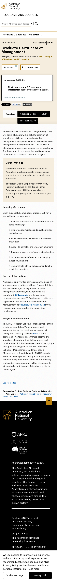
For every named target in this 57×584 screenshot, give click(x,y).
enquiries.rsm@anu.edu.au (32, 304)
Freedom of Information (25, 525)
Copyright (32, 518)
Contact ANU (19, 518)
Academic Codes (14, 97)
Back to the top (9, 383)
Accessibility (19, 528)
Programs (34, 35)
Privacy (28, 521)
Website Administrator (29, 394)
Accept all (40, 575)
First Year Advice (28, 121)
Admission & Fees (28, 114)
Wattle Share (27, 104)
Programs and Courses (19, 14)
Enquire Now (30, 67)
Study (44, 114)
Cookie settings (14, 575)
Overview (10, 114)
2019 (50, 43)
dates (35, 333)
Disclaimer (18, 521)
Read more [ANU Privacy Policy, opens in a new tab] (33, 569)
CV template (21, 295)
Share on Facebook (16, 104)
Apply (10, 66)
